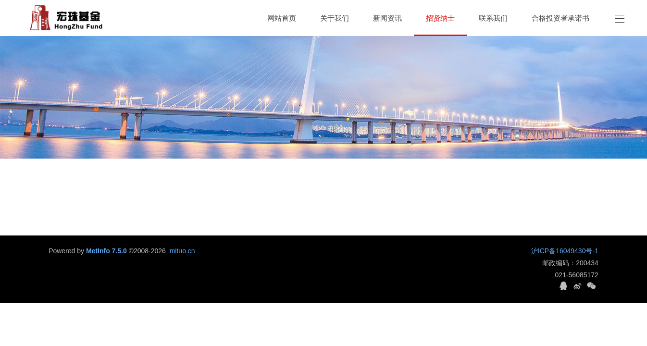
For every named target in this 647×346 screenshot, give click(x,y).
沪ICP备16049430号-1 (564, 251)
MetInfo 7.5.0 (106, 251)
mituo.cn (182, 251)
